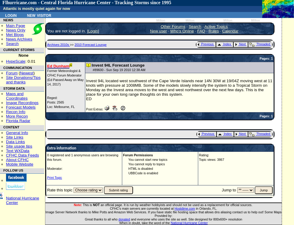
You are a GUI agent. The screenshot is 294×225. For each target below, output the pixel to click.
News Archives (19, 39)
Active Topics (216, 26)
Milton (160, 20)
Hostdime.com (184, 208)
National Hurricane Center (189, 223)
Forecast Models (21, 107)
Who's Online (182, 31)
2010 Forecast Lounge (90, 44)
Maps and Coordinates (17, 96)
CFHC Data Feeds (22, 155)
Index (224, 44)
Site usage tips (19, 146)
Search (12, 43)
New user (158, 31)
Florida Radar (18, 120)
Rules (214, 31)
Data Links (15, 142)
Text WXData (17, 150)
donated (124, 219)
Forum (12, 73)
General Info (17, 132)
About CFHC (17, 160)
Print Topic (54, 177)
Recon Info (15, 112)
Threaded (260, 44)
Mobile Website (19, 164)
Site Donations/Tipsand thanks (23, 79)
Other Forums (173, 26)
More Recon (17, 116)
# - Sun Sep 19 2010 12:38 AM (119, 70)
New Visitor (39, 15)
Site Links (14, 137)
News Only (15, 30)
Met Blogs (15, 34)
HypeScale (15, 61)
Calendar (230, 31)
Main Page (15, 25)
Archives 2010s (58, 44)
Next (240, 44)
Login (11, 15)
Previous (205, 44)
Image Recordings (22, 102)
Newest (26, 73)
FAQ (201, 31)
